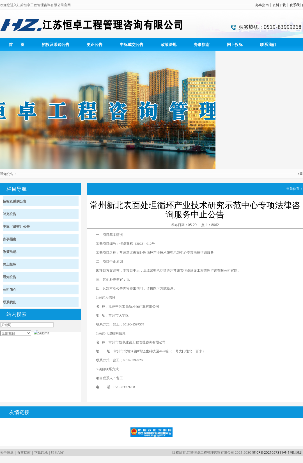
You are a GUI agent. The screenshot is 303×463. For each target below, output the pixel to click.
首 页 (16, 44)
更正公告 (94, 44)
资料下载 (279, 5)
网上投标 (235, 44)
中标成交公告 (131, 44)
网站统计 (296, 452)
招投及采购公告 (55, 44)
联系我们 (296, 5)
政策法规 (168, 44)
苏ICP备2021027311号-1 (271, 452)
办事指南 (262, 5)
